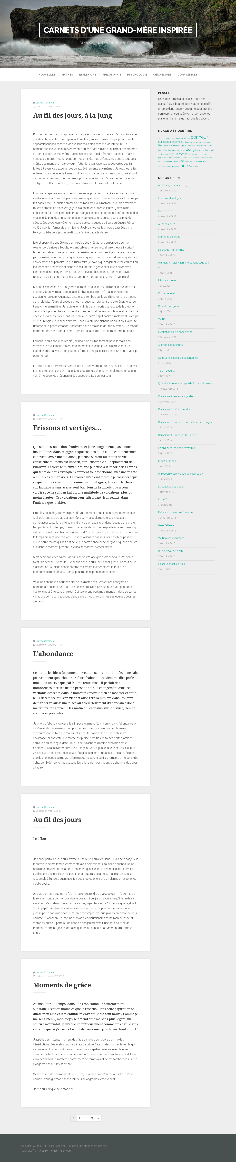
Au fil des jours (60, 818)
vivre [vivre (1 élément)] (178, 167)
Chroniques (163, 74)
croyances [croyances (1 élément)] (207, 142)
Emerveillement (168, 470)
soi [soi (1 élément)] (211, 158)
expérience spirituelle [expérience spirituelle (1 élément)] (197, 146)
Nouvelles (45, 74)
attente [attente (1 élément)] (187, 138)
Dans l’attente (167, 535)
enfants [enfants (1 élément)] (167, 146)
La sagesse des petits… (172, 496)
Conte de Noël (167, 293)
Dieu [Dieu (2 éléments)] (160, 145)
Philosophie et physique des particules (182, 483)
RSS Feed (65, 1149)
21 (92, 1117)
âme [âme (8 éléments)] (185, 165)
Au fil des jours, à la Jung (78, 115)
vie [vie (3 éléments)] (182, 161)
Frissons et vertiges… (72, 427)
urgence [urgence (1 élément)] (176, 161)
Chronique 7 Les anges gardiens (178, 401)
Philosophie (113, 74)
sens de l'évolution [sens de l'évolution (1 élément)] (202, 158)
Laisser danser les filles (172, 573)
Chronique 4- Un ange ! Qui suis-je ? (179, 444)
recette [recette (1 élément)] (169, 158)
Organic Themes (48, 1149)
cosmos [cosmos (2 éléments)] (177, 141)
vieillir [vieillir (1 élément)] (187, 161)
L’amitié (163, 509)
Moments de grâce (66, 984)
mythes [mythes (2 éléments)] (183, 153)
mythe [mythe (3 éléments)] (173, 154)
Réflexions (89, 74)
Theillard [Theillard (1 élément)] (168, 161)
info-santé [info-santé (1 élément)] (172, 150)
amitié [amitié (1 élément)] (160, 138)
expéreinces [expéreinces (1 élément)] (175, 146)
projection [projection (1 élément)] (162, 158)
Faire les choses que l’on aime (177, 522)
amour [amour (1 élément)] (166, 138)
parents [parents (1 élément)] (204, 154)
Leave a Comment (45, 102)
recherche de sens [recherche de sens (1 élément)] (179, 158)
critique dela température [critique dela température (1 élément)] (193, 142)
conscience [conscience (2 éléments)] (165, 141)
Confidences (189, 74)
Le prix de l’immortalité (172, 249)
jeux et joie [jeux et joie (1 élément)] (181, 150)
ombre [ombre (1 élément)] (197, 154)
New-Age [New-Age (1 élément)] (191, 154)
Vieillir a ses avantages (172, 547)
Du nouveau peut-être (171, 560)
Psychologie (138, 74)
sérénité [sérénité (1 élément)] (161, 161)
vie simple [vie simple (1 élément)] (171, 167)
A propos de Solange (171, 344)
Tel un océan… (167, 370)
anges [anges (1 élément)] (172, 138)
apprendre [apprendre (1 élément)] (180, 138)
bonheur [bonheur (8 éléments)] (199, 137)
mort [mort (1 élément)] (167, 154)
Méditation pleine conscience (176, 331)
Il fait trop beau (167, 280)
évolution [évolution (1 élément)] (194, 167)
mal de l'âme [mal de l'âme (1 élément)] (204, 150)
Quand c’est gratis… (170, 306)
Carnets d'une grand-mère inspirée (118, 30)
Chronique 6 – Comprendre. (175, 414)
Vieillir (162, 319)
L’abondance (56, 653)
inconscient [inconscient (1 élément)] (162, 150)
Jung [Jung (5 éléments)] (190, 149)
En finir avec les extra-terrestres (178, 457)
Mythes (68, 74)
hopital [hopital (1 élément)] (209, 146)
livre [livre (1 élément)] (197, 150)
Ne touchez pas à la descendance (179, 357)
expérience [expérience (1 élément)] (185, 146)
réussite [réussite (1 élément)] (190, 158)
